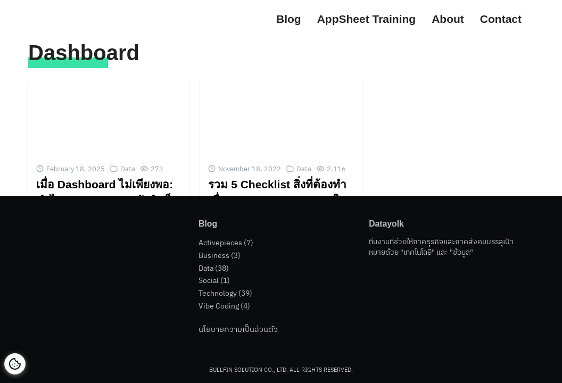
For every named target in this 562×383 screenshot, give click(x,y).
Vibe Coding (219, 306)
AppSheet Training (366, 19)
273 (157, 168)
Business (214, 257)
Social (209, 281)
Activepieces (220, 245)
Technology (218, 293)
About (448, 19)
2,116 (336, 168)
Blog (288, 19)
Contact (501, 19)
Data (127, 168)
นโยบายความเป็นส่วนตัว (238, 329)
